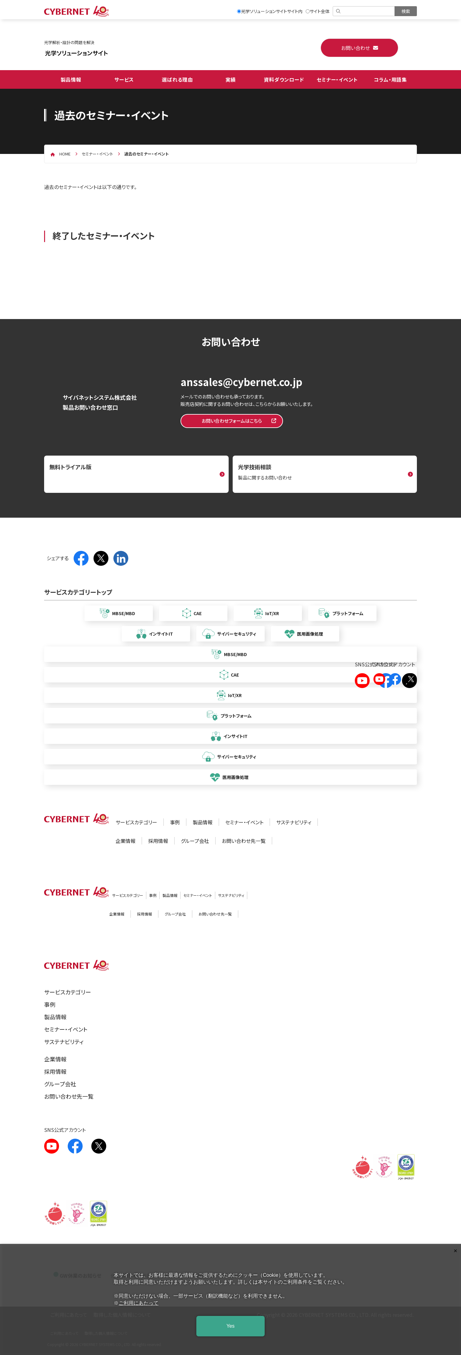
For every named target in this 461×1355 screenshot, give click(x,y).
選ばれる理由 (177, 79)
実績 (231, 79)
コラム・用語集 (390, 79)
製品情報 (71, 79)
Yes (230, 1326)
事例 (175, 822)
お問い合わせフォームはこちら (232, 420)
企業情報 (125, 840)
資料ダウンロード (284, 79)
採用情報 (158, 840)
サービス (124, 79)
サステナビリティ (293, 822)
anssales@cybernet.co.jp (241, 382)
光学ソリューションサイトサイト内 (270, 11)
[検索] (364, 11)
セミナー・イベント (337, 79)
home (65, 154)
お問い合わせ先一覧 (244, 840)
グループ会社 (195, 840)
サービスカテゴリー (136, 822)
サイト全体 (318, 11)
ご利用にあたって (138, 1303)
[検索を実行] (406, 11)
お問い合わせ (355, 48)
